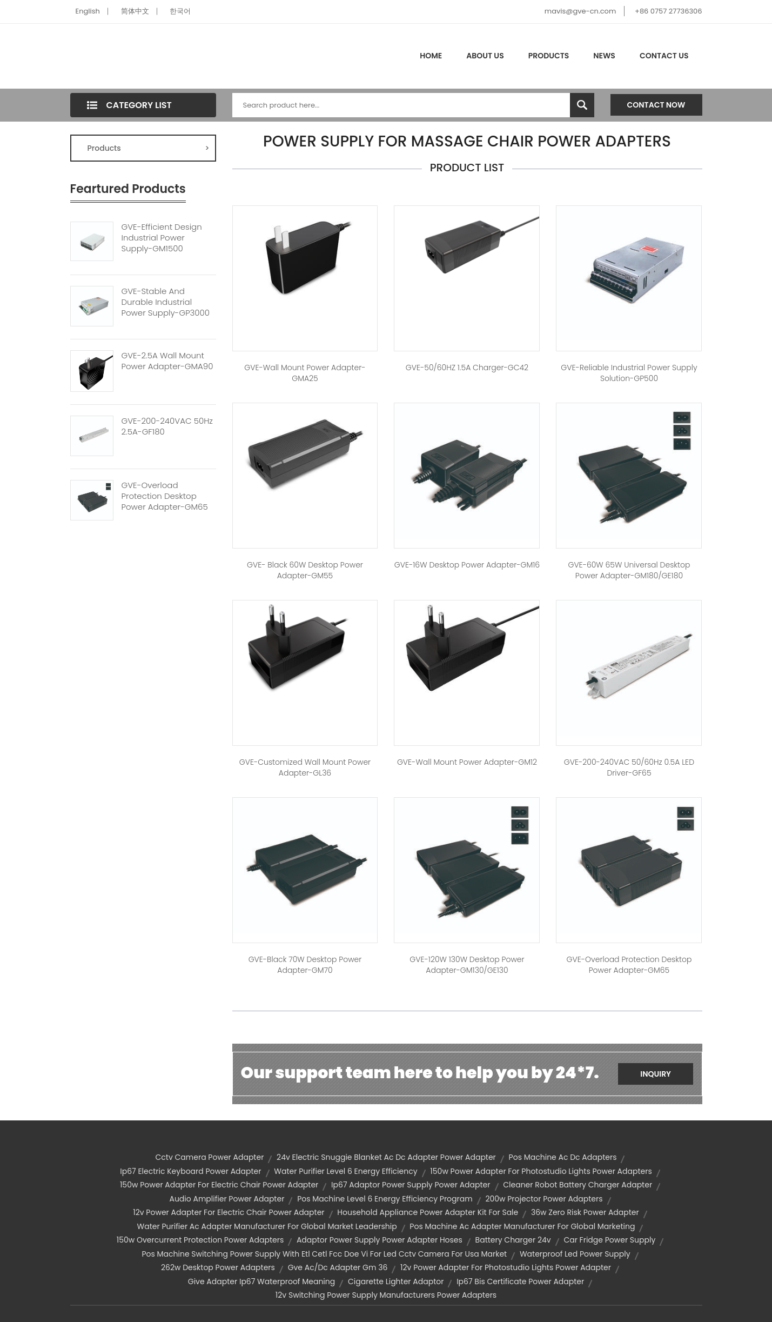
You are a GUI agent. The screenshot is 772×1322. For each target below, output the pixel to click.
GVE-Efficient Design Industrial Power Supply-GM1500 (162, 238)
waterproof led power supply (575, 1253)
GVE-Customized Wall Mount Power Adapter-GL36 (305, 767)
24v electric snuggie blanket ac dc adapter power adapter (386, 1157)
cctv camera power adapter (210, 1157)
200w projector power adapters (543, 1198)
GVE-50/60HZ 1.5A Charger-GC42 (467, 367)
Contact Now (656, 104)
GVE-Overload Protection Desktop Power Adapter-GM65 (165, 496)
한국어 (180, 11)
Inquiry (655, 1074)
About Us (485, 55)
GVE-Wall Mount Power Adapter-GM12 (467, 762)
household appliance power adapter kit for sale (427, 1212)
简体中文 (135, 11)
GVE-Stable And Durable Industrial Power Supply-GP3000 (166, 302)
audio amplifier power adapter (226, 1198)
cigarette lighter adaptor (396, 1281)
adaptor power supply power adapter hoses (379, 1239)
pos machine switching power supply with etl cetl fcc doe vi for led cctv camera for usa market (324, 1253)
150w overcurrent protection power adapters (200, 1239)
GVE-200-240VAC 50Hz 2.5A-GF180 (167, 426)
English (88, 11)
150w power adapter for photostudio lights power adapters (541, 1171)
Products (548, 55)
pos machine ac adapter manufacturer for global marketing (522, 1226)
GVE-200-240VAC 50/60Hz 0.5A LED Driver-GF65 (629, 767)
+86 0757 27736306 (668, 11)
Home (431, 55)
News (604, 55)
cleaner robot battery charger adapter (577, 1184)
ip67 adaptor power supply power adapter (410, 1184)
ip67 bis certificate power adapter (520, 1281)
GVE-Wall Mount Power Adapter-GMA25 (304, 373)
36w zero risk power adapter (585, 1212)
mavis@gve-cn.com (580, 11)
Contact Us (664, 55)
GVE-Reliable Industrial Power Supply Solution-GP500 (629, 373)
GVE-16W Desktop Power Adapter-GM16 (467, 564)
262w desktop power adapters (218, 1267)
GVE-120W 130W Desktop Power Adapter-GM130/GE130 (467, 965)
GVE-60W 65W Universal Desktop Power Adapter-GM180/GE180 (629, 570)
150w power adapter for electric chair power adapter (219, 1184)
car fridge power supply (609, 1239)
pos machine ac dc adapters (563, 1157)
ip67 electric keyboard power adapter (190, 1171)
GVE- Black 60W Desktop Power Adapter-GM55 (305, 570)
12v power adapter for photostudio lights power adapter (505, 1267)
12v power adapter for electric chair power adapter (228, 1212)
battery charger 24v (513, 1239)
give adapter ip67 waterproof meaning (261, 1281)
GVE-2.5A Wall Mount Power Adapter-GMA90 (167, 361)
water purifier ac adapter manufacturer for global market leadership (267, 1226)
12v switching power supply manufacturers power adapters (386, 1295)
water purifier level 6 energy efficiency (345, 1171)
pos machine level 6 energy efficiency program (385, 1198)
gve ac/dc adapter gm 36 (338, 1267)
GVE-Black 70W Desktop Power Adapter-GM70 (305, 965)
